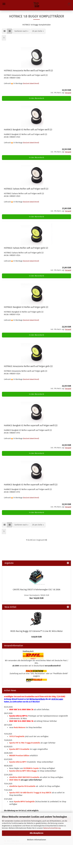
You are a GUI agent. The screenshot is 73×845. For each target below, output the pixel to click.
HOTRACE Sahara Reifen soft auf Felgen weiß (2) (26, 189)
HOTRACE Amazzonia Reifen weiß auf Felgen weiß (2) (28, 70)
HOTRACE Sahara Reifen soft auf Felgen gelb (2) (26, 248)
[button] (4, 31)
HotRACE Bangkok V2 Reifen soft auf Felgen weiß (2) (28, 129)
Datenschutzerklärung (51, 828)
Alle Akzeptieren (36, 833)
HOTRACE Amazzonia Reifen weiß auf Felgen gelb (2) (28, 366)
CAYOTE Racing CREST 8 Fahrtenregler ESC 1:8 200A (36, 589)
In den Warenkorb (36, 98)
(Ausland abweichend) (31, 83)
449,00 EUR (36, 637)
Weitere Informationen (36, 840)
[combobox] (21, 31)
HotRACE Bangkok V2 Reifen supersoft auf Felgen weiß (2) (30, 425)
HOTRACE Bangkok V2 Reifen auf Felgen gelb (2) (26, 307)
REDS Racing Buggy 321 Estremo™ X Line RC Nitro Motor (36, 631)
